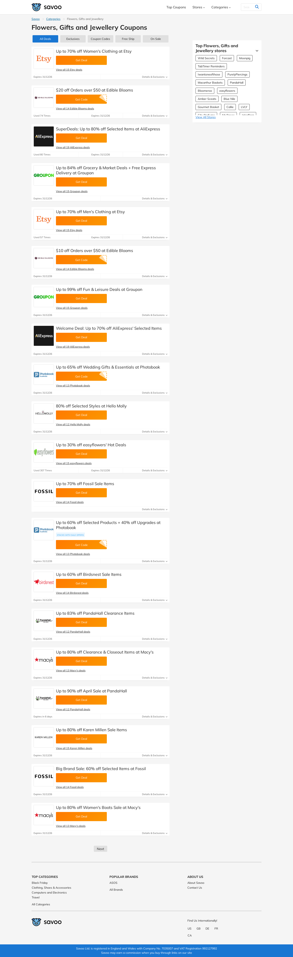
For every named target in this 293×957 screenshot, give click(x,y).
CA (190, 935)
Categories (53, 19)
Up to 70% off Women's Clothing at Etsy (94, 51)
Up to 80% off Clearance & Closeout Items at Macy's (105, 652)
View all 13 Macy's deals (70, 670)
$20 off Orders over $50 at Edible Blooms (94, 90)
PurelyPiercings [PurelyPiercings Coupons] (237, 74)
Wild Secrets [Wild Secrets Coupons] (206, 58)
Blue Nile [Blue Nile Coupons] (229, 99)
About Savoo (195, 883)
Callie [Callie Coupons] (230, 107)
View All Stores (206, 117)
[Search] (248, 7)
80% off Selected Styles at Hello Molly (91, 405)
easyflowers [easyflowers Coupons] (227, 91)
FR (216, 928)
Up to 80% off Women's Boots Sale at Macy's (98, 807)
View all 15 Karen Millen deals (74, 748)
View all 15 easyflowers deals (74, 463)
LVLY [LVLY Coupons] (244, 107)
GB (199, 928)
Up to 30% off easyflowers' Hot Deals (91, 444)
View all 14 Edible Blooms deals (75, 108)
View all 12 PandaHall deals (73, 631)
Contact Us (194, 887)
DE (207, 928)
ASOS (113, 883)
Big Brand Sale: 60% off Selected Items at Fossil (101, 768)
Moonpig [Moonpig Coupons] (244, 58)
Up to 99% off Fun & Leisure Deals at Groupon (99, 289)
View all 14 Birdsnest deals (72, 592)
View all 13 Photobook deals (73, 385)
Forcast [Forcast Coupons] (227, 58)
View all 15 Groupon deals (71, 191)
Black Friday (40, 883)
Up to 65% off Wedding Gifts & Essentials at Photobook (108, 367)
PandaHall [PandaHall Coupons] (236, 82)
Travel (35, 897)
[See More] (256, 50)
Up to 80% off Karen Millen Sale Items (91, 729)
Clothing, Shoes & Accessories (51, 887)
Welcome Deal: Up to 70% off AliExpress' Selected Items (109, 328)
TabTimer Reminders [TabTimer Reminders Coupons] (211, 66)
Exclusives (73, 39)
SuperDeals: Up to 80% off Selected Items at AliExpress (108, 128)
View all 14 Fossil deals (70, 502)
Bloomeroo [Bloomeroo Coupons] (205, 91)
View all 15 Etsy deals (69, 69)
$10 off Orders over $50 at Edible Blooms (94, 250)
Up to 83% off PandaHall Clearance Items (95, 613)
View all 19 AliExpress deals (73, 147)
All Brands (116, 890)
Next (100, 849)
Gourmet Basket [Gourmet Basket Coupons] (208, 107)
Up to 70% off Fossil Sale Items (85, 483)
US (189, 928)
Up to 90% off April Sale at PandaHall (91, 690)
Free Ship (128, 39)
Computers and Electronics (49, 892)
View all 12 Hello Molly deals (73, 424)
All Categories (41, 904)
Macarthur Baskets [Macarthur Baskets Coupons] (210, 82)
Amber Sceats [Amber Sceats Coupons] (207, 99)
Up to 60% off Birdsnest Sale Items (88, 574)
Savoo (36, 19)
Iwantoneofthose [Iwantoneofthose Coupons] (209, 74)
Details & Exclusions (154, 76)
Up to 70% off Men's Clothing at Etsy (90, 211)
